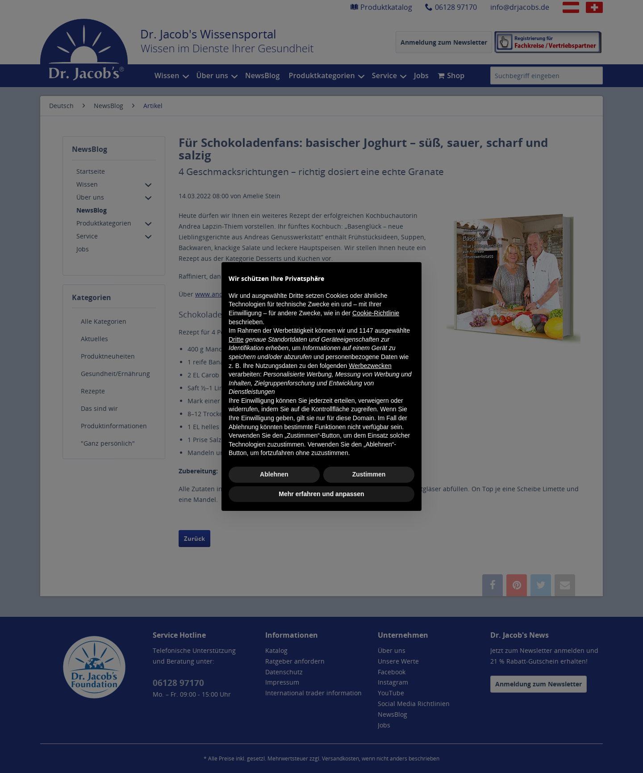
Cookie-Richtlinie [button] (375, 313)
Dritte (236, 339)
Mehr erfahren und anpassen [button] (321, 493)
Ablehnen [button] (274, 474)
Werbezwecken (370, 365)
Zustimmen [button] (369, 474)
